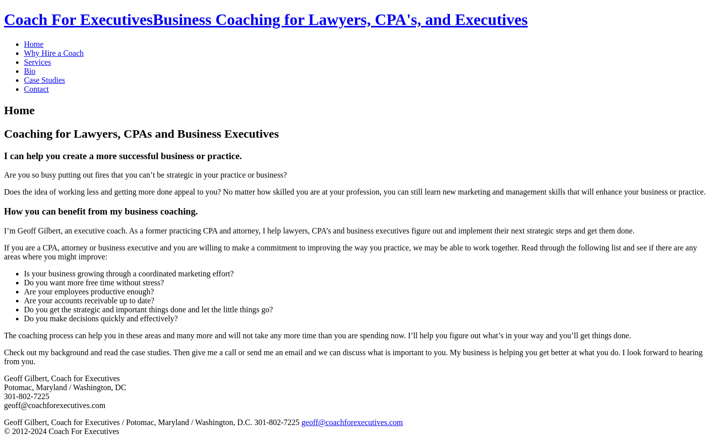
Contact (36, 89)
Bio (29, 71)
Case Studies (44, 80)
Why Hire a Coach (54, 53)
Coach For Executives (266, 19)
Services (37, 62)
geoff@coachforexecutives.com (352, 422)
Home (33, 44)
